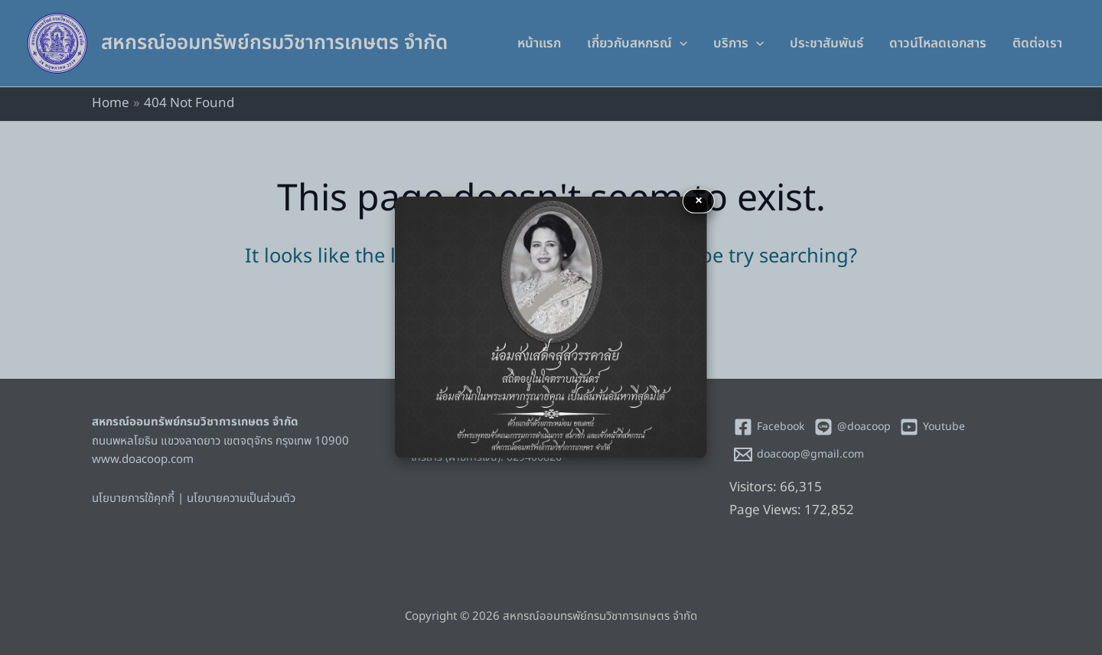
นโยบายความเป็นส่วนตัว (241, 498)
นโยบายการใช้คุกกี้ (133, 498)
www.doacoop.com (143, 459)
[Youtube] (932, 427)
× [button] (699, 201)
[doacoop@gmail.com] (799, 454)
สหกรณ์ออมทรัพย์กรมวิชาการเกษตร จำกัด (274, 43)
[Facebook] (769, 427)
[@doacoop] (852, 427)
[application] (679, 43)
